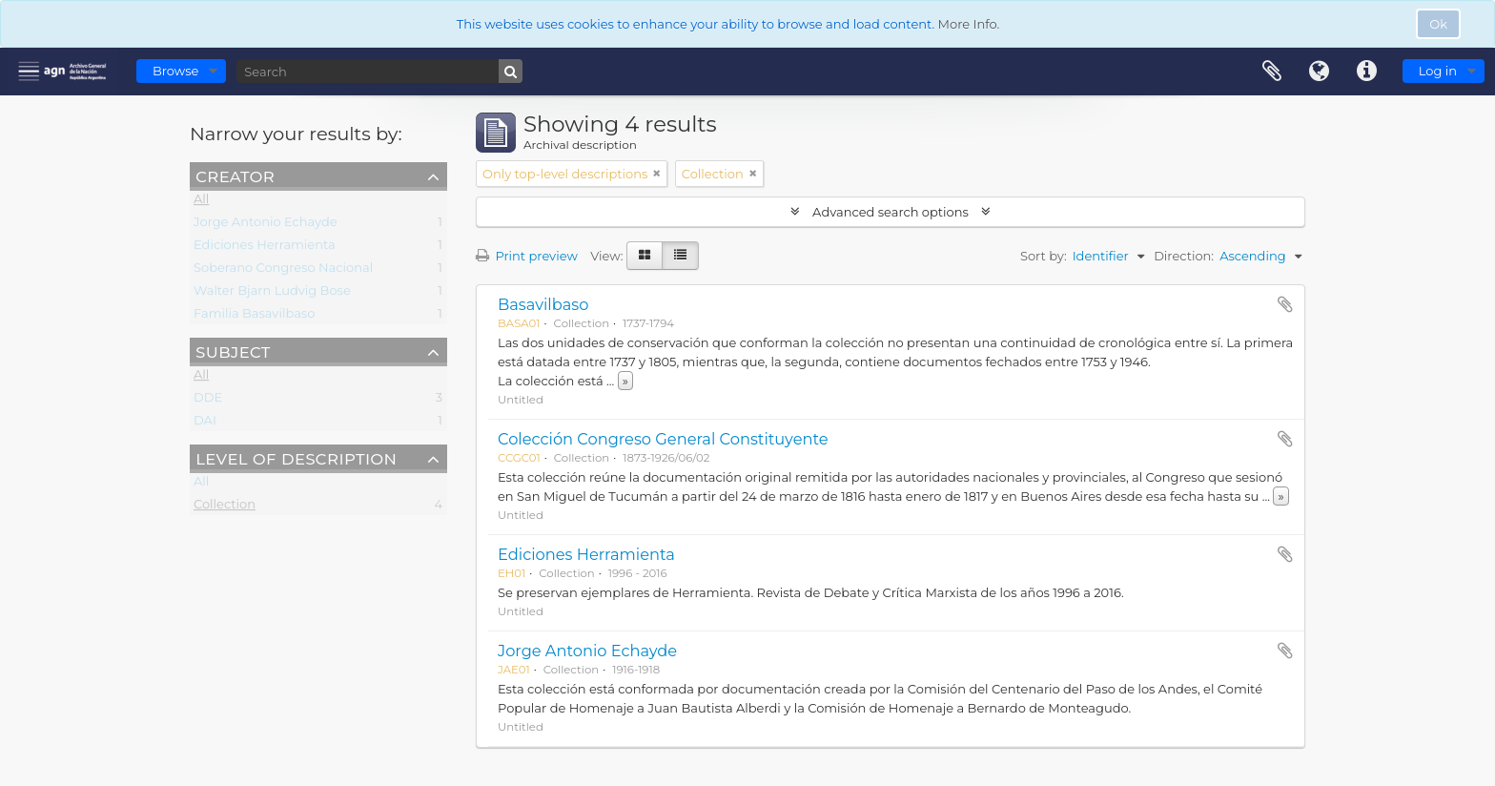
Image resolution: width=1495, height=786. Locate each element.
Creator (235, 175)
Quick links (1367, 71)
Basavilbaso (543, 304)
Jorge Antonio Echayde (266, 225)
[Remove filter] (657, 173)
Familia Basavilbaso (254, 316)
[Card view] (644, 255)
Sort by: (1043, 255)
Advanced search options (891, 211)
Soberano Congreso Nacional (283, 271)
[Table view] (680, 255)
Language (1319, 71)
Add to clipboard (1285, 304)
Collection (225, 507)
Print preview (527, 255)
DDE (208, 400)
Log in (1438, 70)
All (201, 202)
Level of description (296, 457)
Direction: (1184, 255)
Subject (232, 351)
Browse (175, 70)
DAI (205, 423)
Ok (1438, 23)
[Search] (379, 71)
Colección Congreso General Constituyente (663, 438)
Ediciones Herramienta (265, 248)
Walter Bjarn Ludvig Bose (272, 293)
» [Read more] (625, 380)
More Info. (969, 23)
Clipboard (1272, 71)
